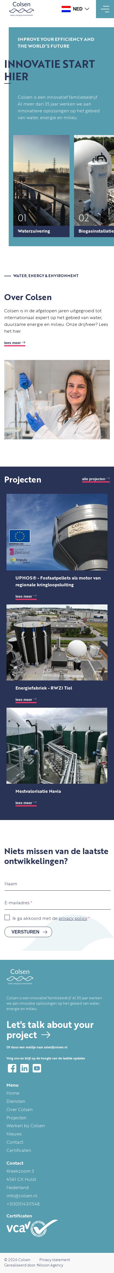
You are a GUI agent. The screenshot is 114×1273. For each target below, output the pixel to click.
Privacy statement (54, 1260)
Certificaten (18, 1150)
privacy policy (73, 918)
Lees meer (12, 343)
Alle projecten (94, 479)
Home (12, 1093)
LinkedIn (24, 1068)
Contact (14, 1142)
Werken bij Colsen (25, 1126)
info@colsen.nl (21, 1196)
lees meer (23, 596)
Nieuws (14, 1134)
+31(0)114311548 (23, 1204)
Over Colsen (19, 1110)
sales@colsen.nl (56, 1047)
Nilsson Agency (50, 1265)
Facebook (12, 1068)
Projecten (16, 1118)
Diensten (15, 1101)
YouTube (37, 1068)
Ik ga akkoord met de (49, 918)
